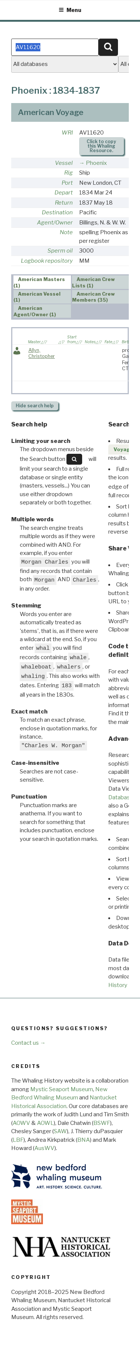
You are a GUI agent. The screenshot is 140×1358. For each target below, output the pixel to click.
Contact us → (28, 1042)
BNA (83, 1140)
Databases (122, 797)
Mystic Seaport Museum (61, 1089)
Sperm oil (60, 250)
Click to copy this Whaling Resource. (101, 146)
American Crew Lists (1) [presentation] (93, 283)
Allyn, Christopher (41, 353)
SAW (60, 1131)
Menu (70, 10)
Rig (68, 172)
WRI (67, 132)
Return (64, 202)
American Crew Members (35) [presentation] (93, 297)
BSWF (101, 1123)
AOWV (21, 1123)
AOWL (45, 1123)
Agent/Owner (55, 222)
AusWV (44, 1148)
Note (66, 232)
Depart (64, 192)
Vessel (64, 163)
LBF (18, 1140)
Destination (57, 212)
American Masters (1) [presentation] (39, 283)
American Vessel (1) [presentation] (37, 297)
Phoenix (96, 163)
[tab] (42, 282)
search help (35, 405)
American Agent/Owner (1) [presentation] (34, 311)
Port (67, 182)
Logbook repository (47, 260)
